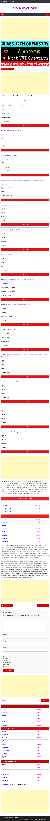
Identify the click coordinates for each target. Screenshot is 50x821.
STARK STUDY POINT (25, 7)
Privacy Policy (33, 819)
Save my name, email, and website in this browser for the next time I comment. (7, 661)
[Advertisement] (25, 29)
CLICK (38, 528)
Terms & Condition (43, 819)
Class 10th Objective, (33, 557)
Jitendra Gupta (18, 817)
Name (5, 634)
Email (4, 641)
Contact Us (25, 819)
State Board (34, 487)
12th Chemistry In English (7, 69)
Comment (6, 619)
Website (5, 647)
